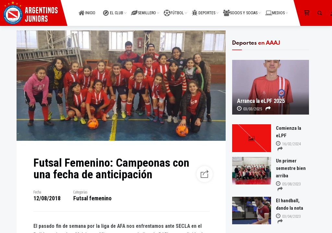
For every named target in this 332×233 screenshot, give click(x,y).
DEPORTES (203, 9)
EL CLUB (113, 9)
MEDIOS (275, 9)
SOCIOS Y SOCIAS (240, 9)
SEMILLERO (143, 9)
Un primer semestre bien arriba (291, 168)
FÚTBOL (174, 9)
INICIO (86, 9)
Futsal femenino (92, 198)
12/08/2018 (47, 198)
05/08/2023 (288, 184)
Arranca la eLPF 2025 (261, 101)
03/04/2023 (288, 216)
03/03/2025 (249, 108)
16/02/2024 (288, 143)
